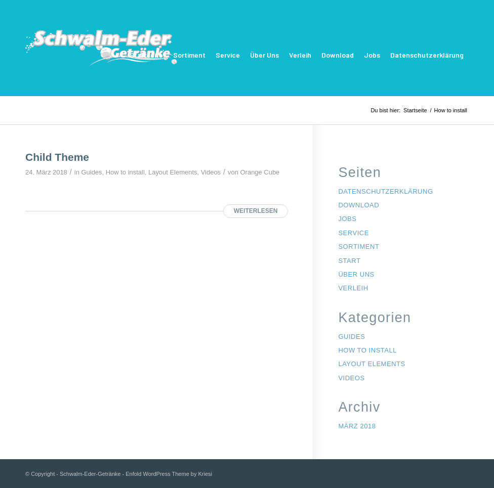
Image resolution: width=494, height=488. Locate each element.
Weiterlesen (256, 210)
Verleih (300, 55)
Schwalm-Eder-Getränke (90, 474)
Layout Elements (172, 172)
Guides (91, 172)
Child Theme (57, 157)
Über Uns (264, 55)
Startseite (146, 55)
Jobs (372, 55)
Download (337, 55)
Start (349, 260)
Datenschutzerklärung (427, 55)
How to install (125, 172)
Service (228, 55)
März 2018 (357, 426)
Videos (211, 172)
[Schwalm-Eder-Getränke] (101, 55)
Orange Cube (260, 172)
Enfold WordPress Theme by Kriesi (169, 474)
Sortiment (189, 55)
